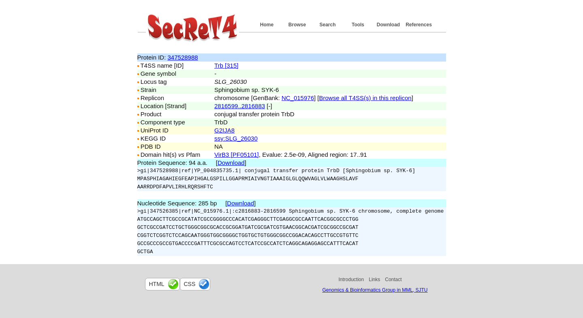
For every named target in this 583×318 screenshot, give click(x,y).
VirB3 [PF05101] (236, 154)
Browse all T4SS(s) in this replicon (365, 97)
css (190, 284)
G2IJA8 (224, 130)
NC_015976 (298, 97)
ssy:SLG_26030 (236, 138)
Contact (393, 279)
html (156, 284)
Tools (358, 25)
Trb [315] (226, 65)
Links (374, 279)
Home (266, 25)
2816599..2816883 (239, 105)
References (419, 25)
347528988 (183, 57)
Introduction (351, 279)
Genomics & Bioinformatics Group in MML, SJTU (374, 290)
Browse (297, 25)
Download (388, 25)
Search (327, 25)
